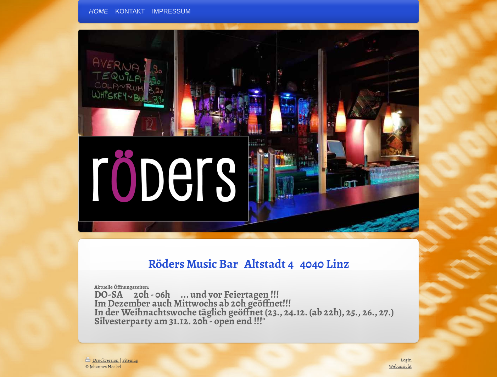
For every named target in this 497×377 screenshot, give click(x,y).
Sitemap (130, 360)
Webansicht (400, 366)
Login (406, 359)
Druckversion (102, 360)
